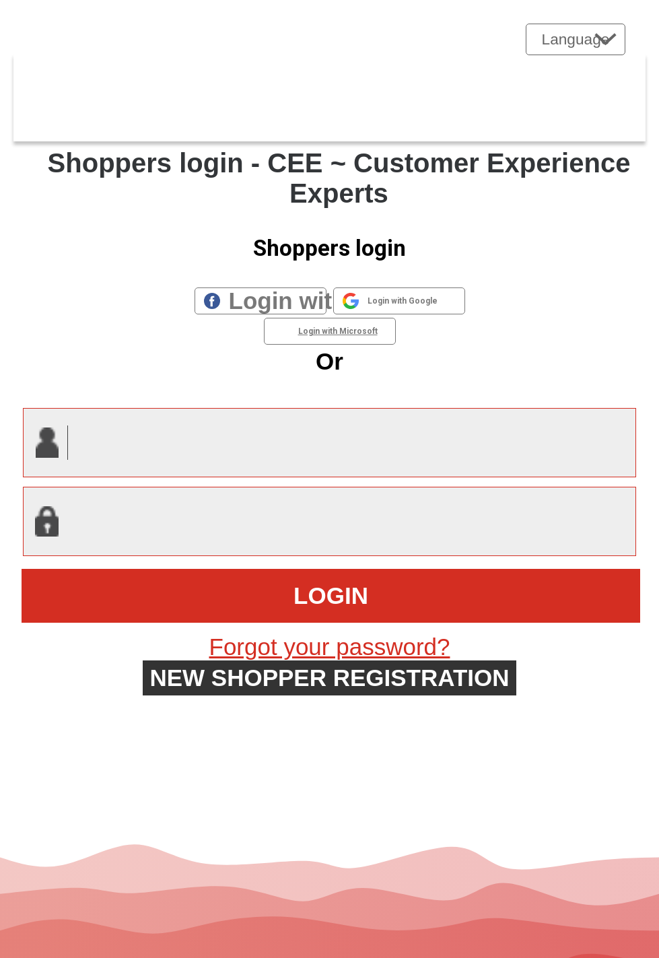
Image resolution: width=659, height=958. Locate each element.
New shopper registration (329, 677)
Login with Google (403, 301)
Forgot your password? (329, 647)
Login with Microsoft (338, 331)
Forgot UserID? (329, 708)
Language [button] (576, 39)
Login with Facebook (277, 300)
